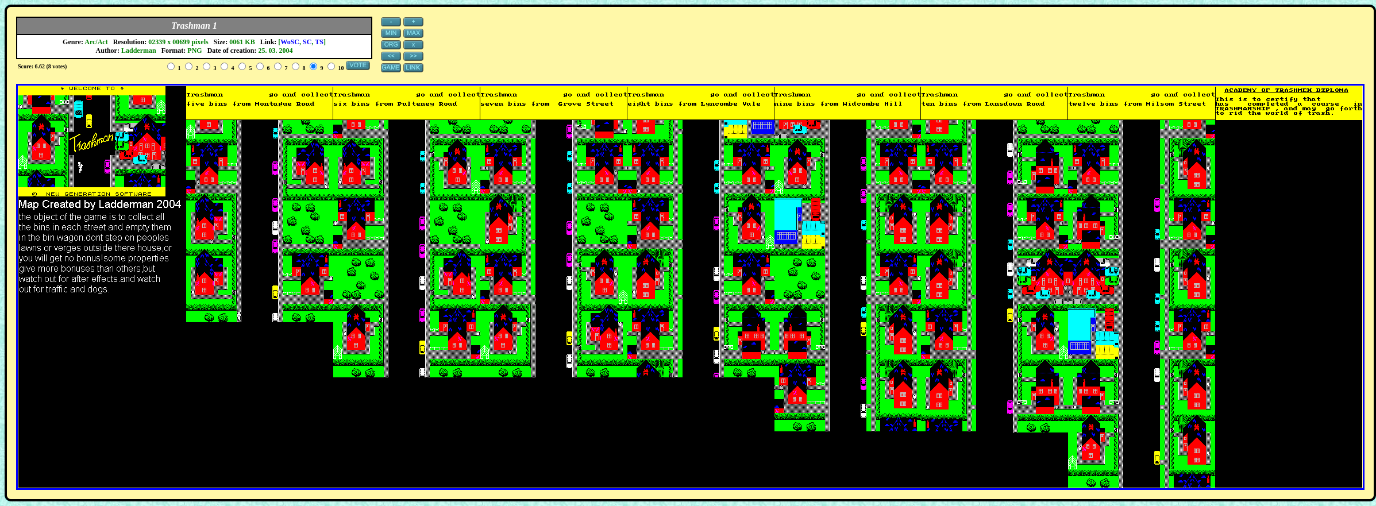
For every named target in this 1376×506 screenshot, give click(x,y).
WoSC (289, 42)
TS (319, 42)
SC (307, 42)
